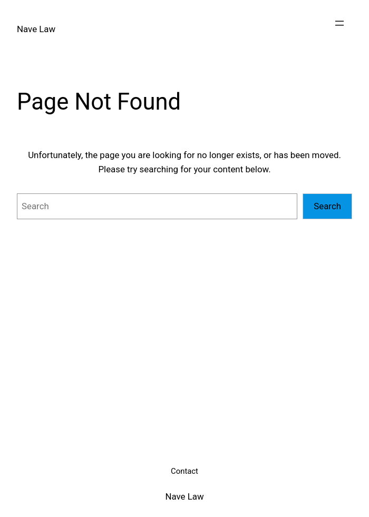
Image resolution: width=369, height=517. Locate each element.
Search (327, 206)
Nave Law (36, 29)
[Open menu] (339, 23)
